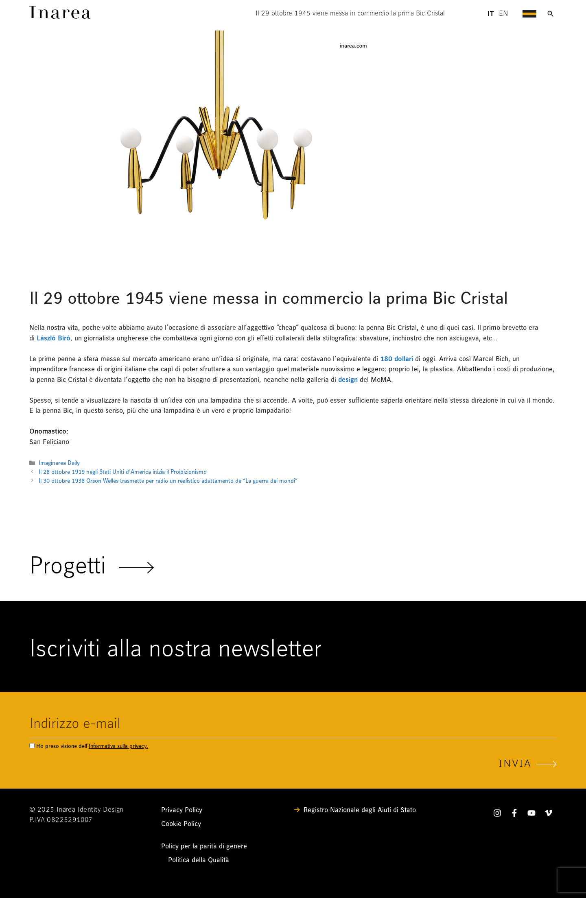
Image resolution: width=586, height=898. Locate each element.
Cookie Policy (181, 824)
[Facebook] (514, 814)
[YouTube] (531, 814)
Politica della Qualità (198, 860)
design (348, 380)
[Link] (60, 16)
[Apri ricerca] (550, 14)
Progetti (91, 567)
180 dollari (396, 359)
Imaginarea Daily (59, 463)
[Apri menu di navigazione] (529, 14)
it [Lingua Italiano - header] (491, 14)
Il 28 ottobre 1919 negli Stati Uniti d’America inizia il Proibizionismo (123, 472)
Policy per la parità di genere (204, 846)
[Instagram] (497, 814)
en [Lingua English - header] (503, 14)
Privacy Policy (181, 810)
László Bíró (53, 338)
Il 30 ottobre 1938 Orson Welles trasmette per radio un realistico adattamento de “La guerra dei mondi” (168, 480)
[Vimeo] (548, 814)
